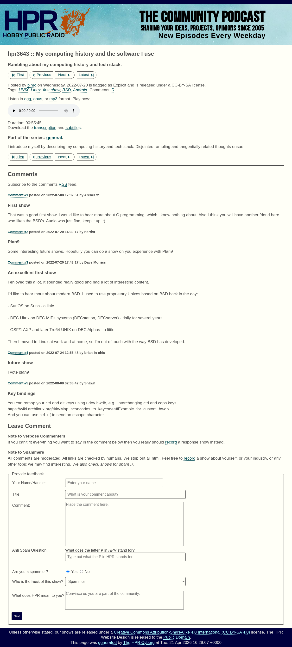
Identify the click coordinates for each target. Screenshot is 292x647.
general (54, 137)
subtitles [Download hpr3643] (73, 127)
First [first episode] (18, 75)
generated (107, 642)
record (171, 442)
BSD (66, 90)
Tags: (13, 90)
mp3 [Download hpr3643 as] (53, 99)
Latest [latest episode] (86, 75)
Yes (74, 572)
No (87, 572)
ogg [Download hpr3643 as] (27, 99)
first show (51, 90)
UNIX (24, 90)
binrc (31, 85)
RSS (63, 184)
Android (80, 90)
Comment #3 (18, 262)
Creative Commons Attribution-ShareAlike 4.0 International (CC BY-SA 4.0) (182, 632)
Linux (36, 90)
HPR (29, 20)
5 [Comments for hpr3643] (113, 90)
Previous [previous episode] (41, 75)
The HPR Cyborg (138, 642)
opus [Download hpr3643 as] (37, 99)
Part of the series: (26, 137)
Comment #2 (18, 232)
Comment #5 (18, 383)
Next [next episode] (64, 75)
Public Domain (176, 637)
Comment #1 (18, 195)
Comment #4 (18, 353)
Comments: (100, 90)
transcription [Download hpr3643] (45, 127)
